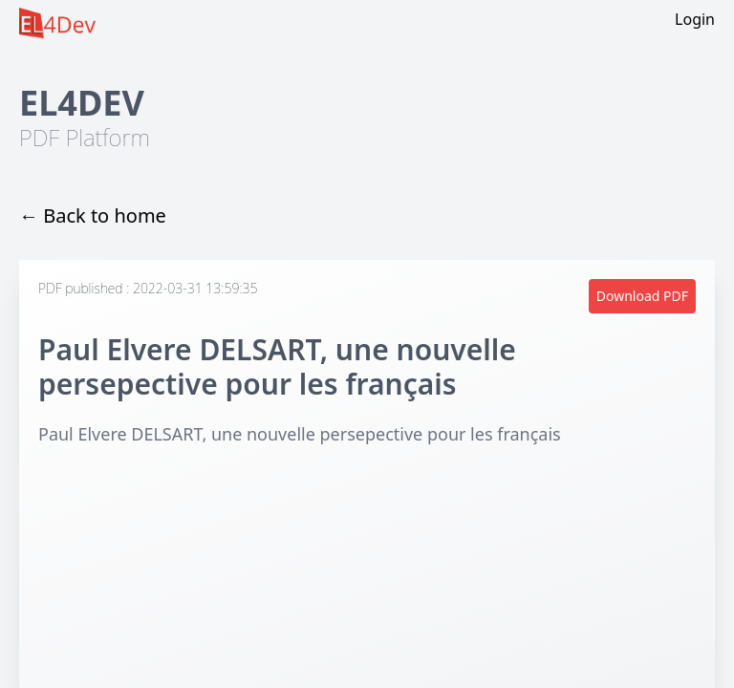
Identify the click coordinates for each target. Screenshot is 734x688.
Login (695, 19)
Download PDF (642, 296)
